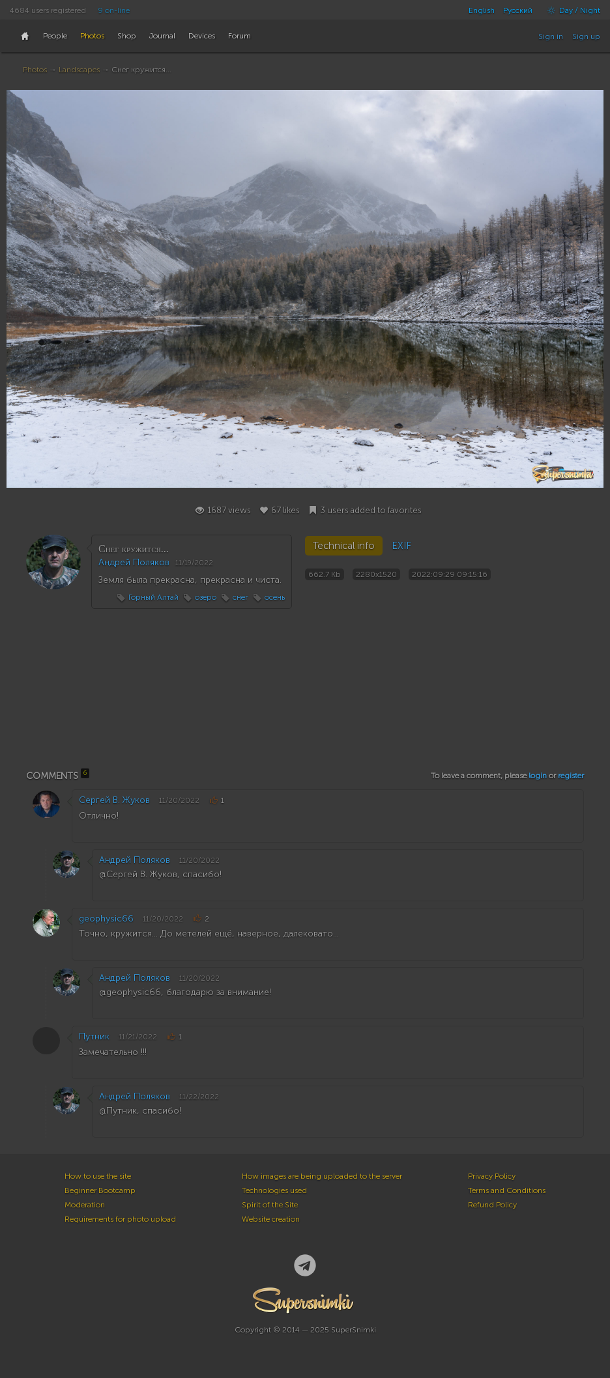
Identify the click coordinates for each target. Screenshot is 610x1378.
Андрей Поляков (133, 562)
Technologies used (274, 1190)
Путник (94, 1036)
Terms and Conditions (506, 1190)
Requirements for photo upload (120, 1219)
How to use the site (98, 1176)
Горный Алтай (153, 597)
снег (240, 597)
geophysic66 (106, 918)
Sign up (586, 36)
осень (275, 597)
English (482, 10)
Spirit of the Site (270, 1204)
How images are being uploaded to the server (322, 1176)
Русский (517, 10)
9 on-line (114, 10)
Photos (35, 69)
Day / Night (570, 10)
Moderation (85, 1204)
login (538, 775)
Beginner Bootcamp (100, 1190)
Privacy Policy (492, 1176)
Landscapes (79, 69)
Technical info (344, 546)
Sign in (550, 36)
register (571, 775)
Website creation (271, 1219)
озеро (205, 597)
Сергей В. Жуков (114, 800)
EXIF (401, 546)
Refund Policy (492, 1204)
